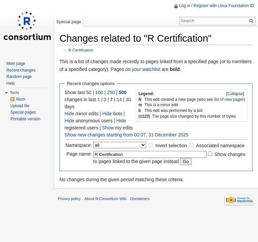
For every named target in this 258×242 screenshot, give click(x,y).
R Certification (81, 50)
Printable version (25, 119)
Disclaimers (140, 199)
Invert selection (171, 145)
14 (119, 99)
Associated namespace (220, 145)
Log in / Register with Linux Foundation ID (216, 5)
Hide (69, 113)
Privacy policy (69, 199)
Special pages (23, 112)
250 (111, 92)
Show (108, 127)
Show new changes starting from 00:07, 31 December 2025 (126, 134)
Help (10, 83)
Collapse (235, 93)
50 (89, 92)
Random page (19, 76)
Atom (20, 99)
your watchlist (146, 69)
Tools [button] (14, 92)
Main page (15, 63)
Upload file (20, 106)
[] (235, 93)
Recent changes (21, 70)
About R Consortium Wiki (106, 199)
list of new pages (229, 99)
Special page (68, 21)
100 (99, 92)
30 (128, 99)
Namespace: (79, 145)
